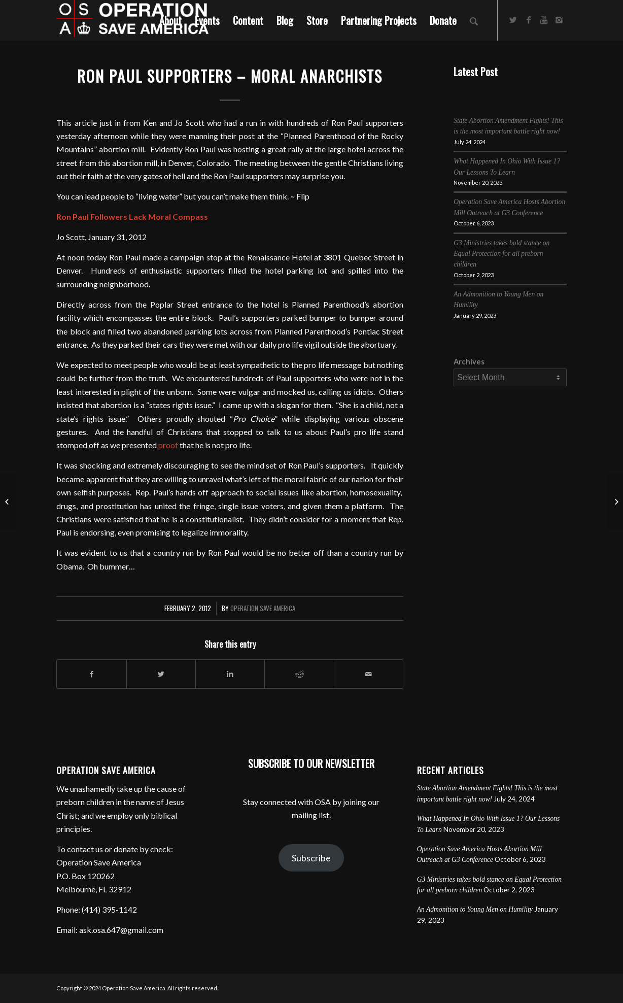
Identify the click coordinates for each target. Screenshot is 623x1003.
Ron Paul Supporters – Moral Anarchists (230, 75)
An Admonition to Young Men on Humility (475, 909)
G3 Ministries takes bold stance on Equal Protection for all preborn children (501, 254)
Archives (469, 361)
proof (168, 445)
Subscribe (311, 857)
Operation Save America (262, 608)
